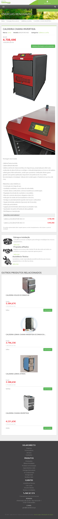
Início (3, 21)
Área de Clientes (29, 488)
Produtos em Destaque (29, 465)
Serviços (29, 453)
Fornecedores (29, 450)
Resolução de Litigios (47, 514)
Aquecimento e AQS (29, 468)
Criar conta (29, 485)
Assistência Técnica (29, 483)
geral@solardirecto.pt (29, 507)
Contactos (29, 455)
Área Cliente (47, 2)
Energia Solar (29, 475)
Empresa (29, 448)
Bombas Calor (29, 477)
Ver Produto (47, 310)
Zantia (9, 32)
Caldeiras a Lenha (26, 21)
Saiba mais (16, 244)
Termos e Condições (29, 490)
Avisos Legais (37, 514)
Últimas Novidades (29, 463)
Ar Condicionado (29, 472)
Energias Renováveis (29, 470)
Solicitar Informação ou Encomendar (43, 46)
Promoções (29, 461)
